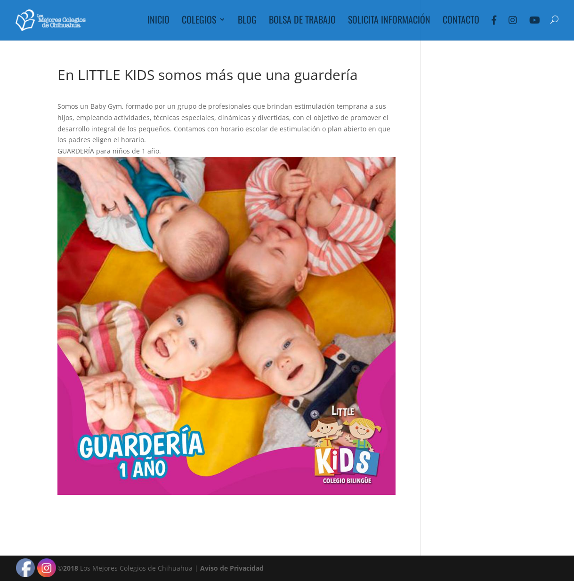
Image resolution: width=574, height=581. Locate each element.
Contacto (461, 21)
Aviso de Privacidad (232, 568)
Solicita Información (389, 21)
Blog (247, 21)
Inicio (158, 21)
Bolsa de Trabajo (302, 21)
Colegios (199, 21)
